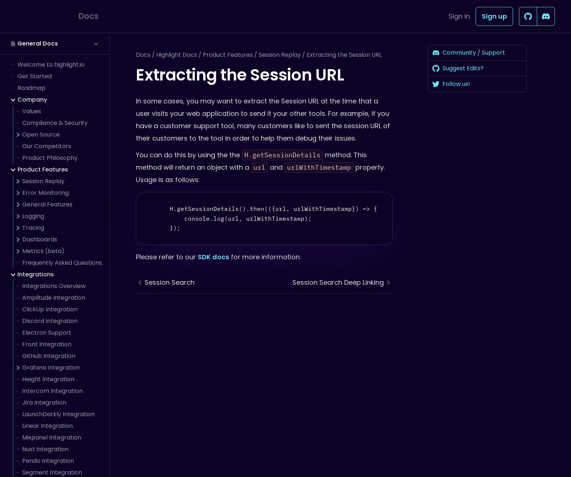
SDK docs (213, 256)
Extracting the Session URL (344, 55)
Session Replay (280, 55)
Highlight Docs (176, 55)
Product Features (228, 55)
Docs (143, 55)
